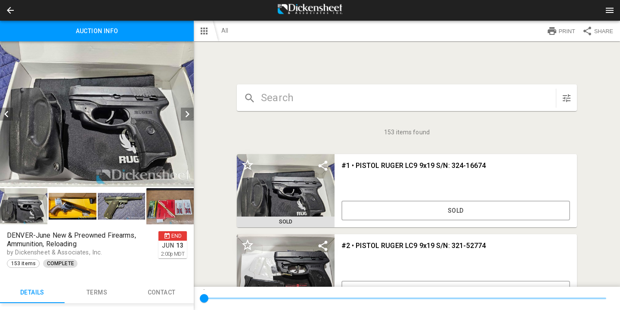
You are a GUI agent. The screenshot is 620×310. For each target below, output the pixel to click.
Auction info (97, 31)
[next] (187, 114)
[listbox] (97, 114)
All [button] (224, 30)
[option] (97, 114)
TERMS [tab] (97, 292)
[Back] (10, 10)
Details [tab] (32, 292)
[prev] (6, 114)
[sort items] (566, 98)
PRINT (561, 31)
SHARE (597, 31)
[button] (10, 10)
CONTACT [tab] (161, 292)
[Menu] (609, 10)
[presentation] (310, 10)
